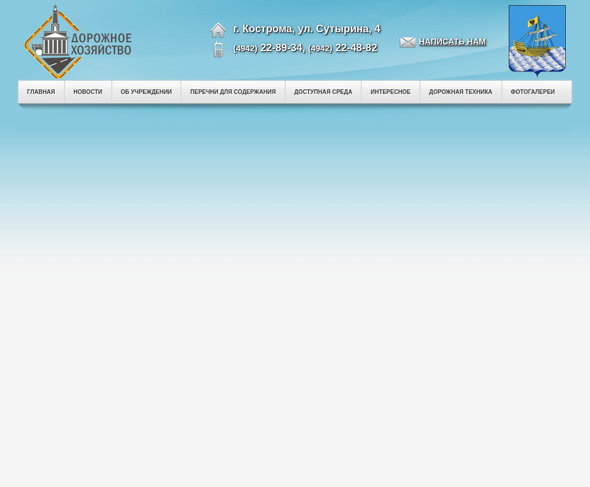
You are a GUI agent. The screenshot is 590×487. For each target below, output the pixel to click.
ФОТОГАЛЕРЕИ (533, 92)
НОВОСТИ (88, 92)
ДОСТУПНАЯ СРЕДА (323, 92)
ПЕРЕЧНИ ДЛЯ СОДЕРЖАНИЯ (232, 92)
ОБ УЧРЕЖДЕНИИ (146, 92)
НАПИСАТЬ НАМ (452, 41)
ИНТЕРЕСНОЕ (390, 92)
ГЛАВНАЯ (41, 92)
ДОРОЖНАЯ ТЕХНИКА (461, 92)
